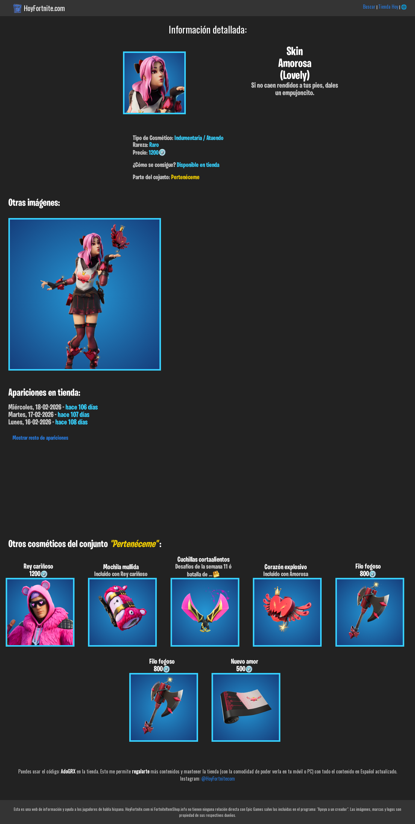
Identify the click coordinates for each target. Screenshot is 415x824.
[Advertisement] (179, 488)
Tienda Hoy (388, 6)
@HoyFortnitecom (218, 778)
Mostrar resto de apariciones (40, 438)
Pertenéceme (185, 177)
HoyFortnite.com (44, 8)
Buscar (369, 6)
